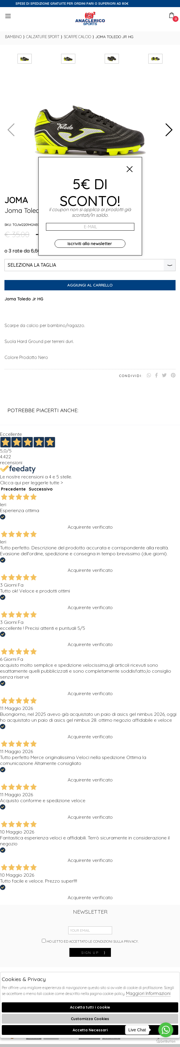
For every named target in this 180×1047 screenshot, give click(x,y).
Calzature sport (42, 36)
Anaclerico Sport (90, 18)
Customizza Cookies (90, 1018)
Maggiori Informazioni (148, 993)
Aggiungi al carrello (90, 285)
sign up (93, 952)
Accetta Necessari (90, 1029)
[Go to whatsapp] (165, 1029)
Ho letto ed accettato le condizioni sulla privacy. (90, 941)
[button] (169, 129)
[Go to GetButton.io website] (165, 1041)
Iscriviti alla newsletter (90, 243)
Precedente (13, 489)
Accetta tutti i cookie (90, 1007)
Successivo (40, 489)
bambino (13, 36)
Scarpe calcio (77, 36)
